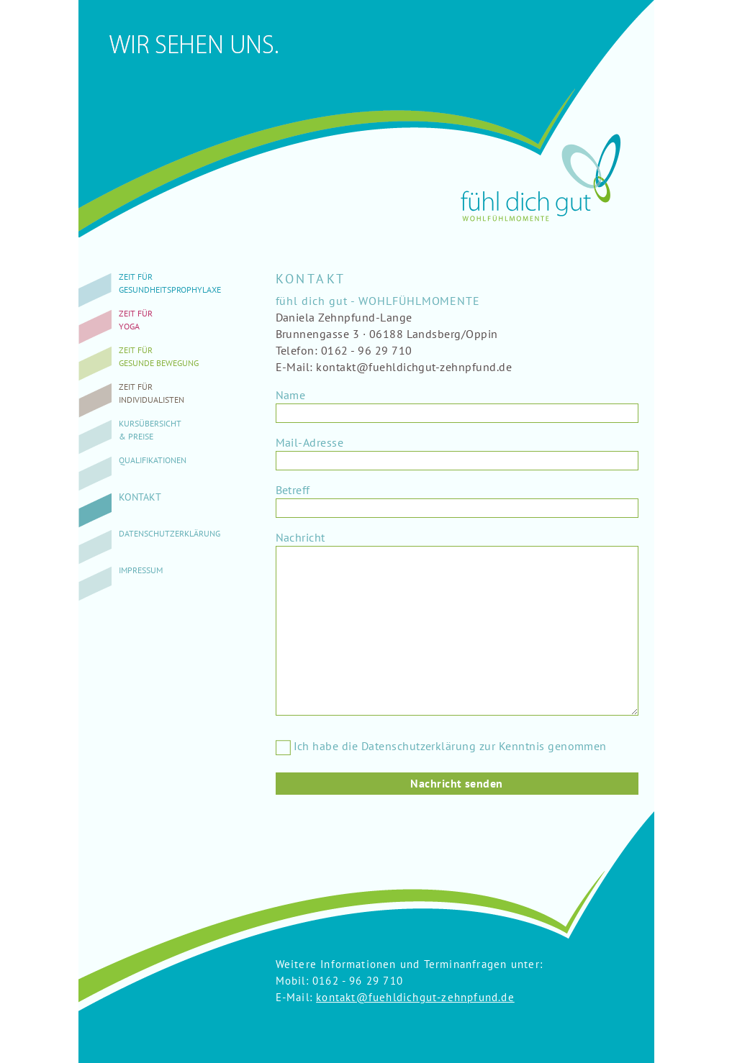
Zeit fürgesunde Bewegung (159, 356)
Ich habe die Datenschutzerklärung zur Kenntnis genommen (441, 746)
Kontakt (140, 497)
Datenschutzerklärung (169, 533)
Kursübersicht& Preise (150, 430)
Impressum (141, 570)
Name (291, 395)
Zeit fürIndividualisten (151, 393)
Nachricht (300, 537)
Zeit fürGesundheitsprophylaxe (170, 283)
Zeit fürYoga (136, 320)
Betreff (293, 490)
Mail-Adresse (310, 442)
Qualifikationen (152, 460)
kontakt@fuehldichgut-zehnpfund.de (415, 997)
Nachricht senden (456, 783)
